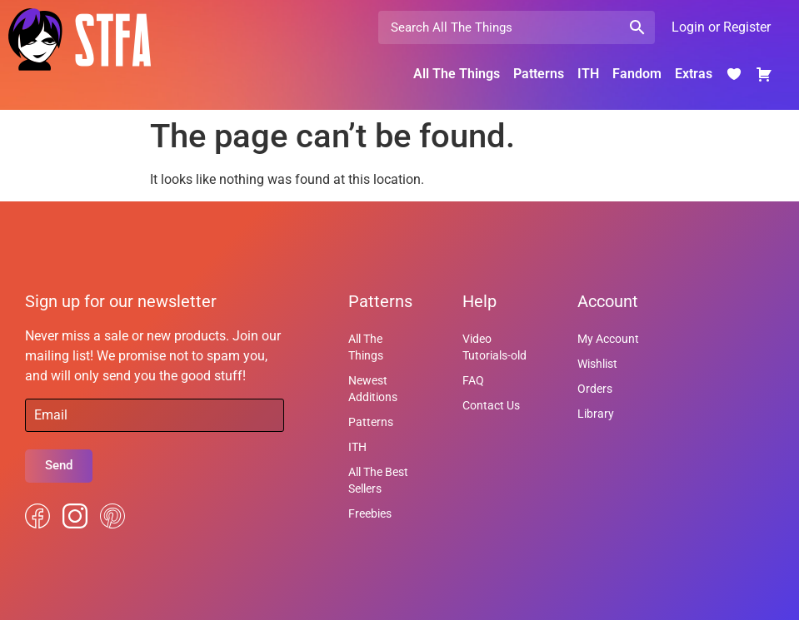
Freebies (370, 513)
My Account (608, 338)
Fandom (637, 74)
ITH (588, 74)
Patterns (538, 74)
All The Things (456, 74)
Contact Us (491, 405)
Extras (693, 74)
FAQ (473, 380)
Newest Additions (372, 389)
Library (595, 413)
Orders (594, 388)
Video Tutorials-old (494, 347)
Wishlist (597, 363)
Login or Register (721, 27)
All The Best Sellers (378, 480)
